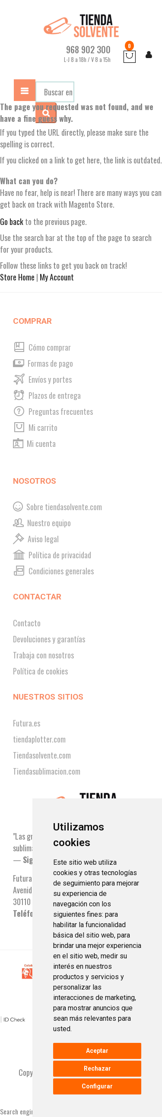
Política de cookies (40, 671)
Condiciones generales (53, 570)
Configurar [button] (97, 1086)
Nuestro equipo (42, 522)
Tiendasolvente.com (42, 755)
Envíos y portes (42, 379)
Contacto (27, 623)
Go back (11, 221)
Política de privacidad (52, 554)
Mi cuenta (34, 443)
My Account (57, 277)
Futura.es (26, 723)
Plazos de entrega (47, 395)
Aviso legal (36, 538)
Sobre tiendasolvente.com (57, 506)
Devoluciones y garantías (49, 639)
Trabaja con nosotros (43, 655)
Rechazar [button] (97, 1068)
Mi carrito (35, 427)
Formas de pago (43, 363)
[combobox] (54, 91)
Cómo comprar (42, 347)
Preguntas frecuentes (53, 411)
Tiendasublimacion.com (46, 771)
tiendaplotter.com (39, 739)
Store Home (17, 277)
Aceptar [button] (97, 1050)
